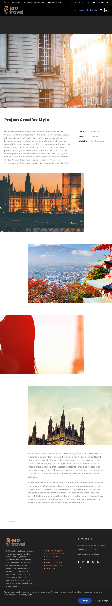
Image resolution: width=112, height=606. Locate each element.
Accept (84, 600)
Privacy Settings (101, 600)
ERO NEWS (56, 2)
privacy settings (27, 595)
